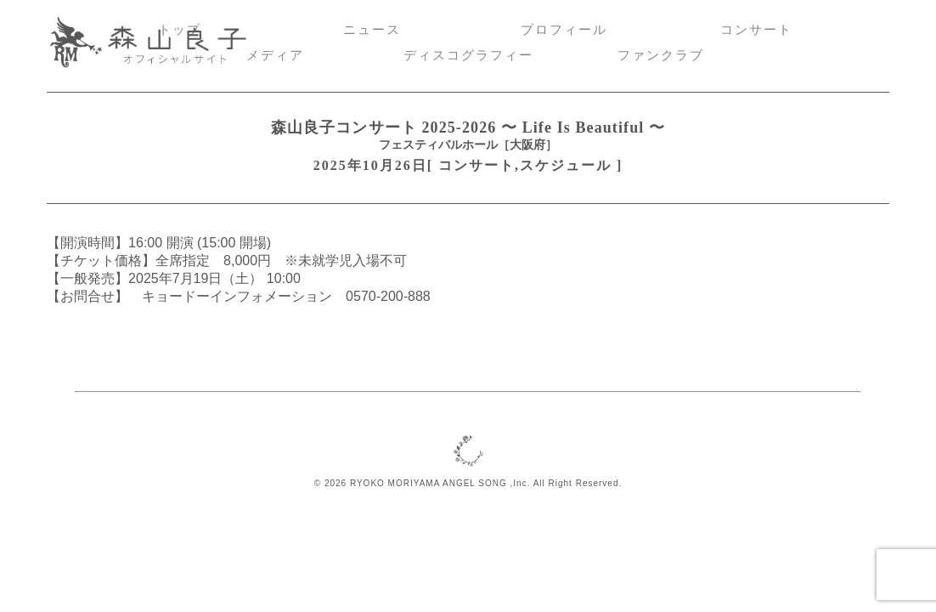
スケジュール (566, 165)
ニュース (372, 30)
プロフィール (564, 30)
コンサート (756, 30)
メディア (275, 55)
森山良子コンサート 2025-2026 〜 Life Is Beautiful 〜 (468, 127)
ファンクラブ (660, 55)
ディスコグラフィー (468, 55)
